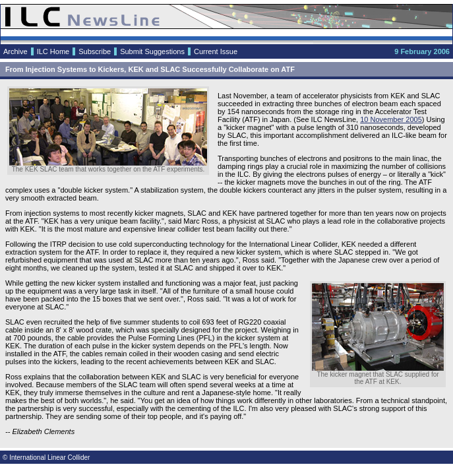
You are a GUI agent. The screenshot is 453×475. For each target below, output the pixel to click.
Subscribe (94, 51)
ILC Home (53, 51)
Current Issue (215, 51)
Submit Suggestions (152, 51)
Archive (15, 51)
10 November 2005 (391, 119)
